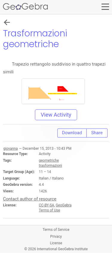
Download (72, 132)
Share (96, 132)
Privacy (56, 236)
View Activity (56, 115)
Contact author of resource (29, 199)
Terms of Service (56, 230)
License (56, 243)
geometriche (49, 160)
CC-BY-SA (46, 205)
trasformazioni (50, 165)
